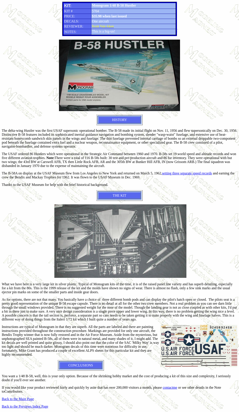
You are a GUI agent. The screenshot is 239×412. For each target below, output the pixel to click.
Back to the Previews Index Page (25, 406)
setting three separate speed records (187, 173)
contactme (170, 387)
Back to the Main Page (18, 399)
